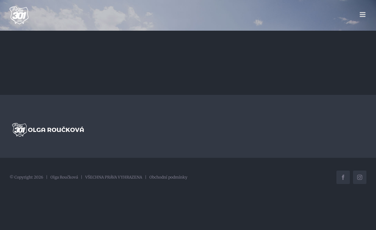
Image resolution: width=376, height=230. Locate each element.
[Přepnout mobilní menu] (363, 14)
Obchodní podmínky (168, 177)
